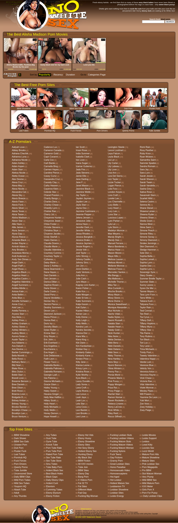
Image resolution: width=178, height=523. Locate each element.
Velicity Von (145, 368)
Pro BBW (146, 470)
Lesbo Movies (149, 435)
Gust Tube (51, 438)
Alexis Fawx (18, 201)
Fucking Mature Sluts (120, 441)
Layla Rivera (82, 391)
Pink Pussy (113, 381)
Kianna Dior (82, 333)
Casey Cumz (50, 176)
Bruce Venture (19, 416)
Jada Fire (80, 169)
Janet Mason (82, 185)
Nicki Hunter (114, 333)
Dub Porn (128, 108)
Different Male (85, 489)
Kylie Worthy (82, 375)
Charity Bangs (51, 198)
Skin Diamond (147, 246)
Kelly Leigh (81, 320)
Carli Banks (49, 163)
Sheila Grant (146, 221)
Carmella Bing (51, 166)
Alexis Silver (18, 208)
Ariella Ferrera (19, 310)
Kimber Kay (81, 349)
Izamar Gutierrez (84, 166)
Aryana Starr (18, 314)
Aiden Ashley (18, 163)
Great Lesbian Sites (120, 464)
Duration (70, 74)
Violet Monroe (147, 387)
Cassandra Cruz (52, 179)
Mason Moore (114, 253)
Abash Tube (20, 489)
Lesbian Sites (116, 493)
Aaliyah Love (18, 147)
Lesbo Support (149, 438)
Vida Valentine (147, 384)
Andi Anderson (19, 256)
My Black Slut (85, 457)
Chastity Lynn (50, 208)
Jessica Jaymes (84, 243)
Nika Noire (113, 336)
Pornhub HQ (49, 130)
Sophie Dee (146, 266)
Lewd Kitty (147, 445)
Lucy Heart (113, 208)
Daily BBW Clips (22, 477)
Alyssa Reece (18, 237)
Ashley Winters (19, 330)
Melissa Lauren (115, 259)
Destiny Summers (52, 307)
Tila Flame (145, 333)
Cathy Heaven (51, 185)
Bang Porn (83, 477)
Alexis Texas (18, 211)
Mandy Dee (113, 240)
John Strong (82, 256)
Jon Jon (80, 266)
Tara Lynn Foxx (147, 294)
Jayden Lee (81, 201)
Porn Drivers (102, 130)
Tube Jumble (154, 130)
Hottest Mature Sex (119, 483)
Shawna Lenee (147, 211)
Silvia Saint (145, 227)
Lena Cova (81, 407)
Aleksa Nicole (18, 173)
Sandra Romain (147, 166)
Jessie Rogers (83, 246)
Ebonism (50, 486)
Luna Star (112, 214)
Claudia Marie (51, 246)
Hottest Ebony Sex (87, 451)
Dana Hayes (50, 272)
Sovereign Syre (147, 272)
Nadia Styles (114, 317)
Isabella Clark (82, 157)
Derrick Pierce (51, 304)
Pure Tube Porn (54, 451)
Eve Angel (49, 352)
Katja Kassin (82, 304)
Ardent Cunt (52, 483)
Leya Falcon (114, 153)
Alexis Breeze (18, 198)
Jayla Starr (81, 205)
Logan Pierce (114, 185)
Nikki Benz (113, 343)
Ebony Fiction (53, 496)
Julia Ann (80, 275)
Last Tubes (23, 130)
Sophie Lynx (146, 269)
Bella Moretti (18, 355)
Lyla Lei (112, 224)
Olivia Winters (115, 368)
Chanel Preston (51, 195)
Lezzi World (148, 451)
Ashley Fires (18, 320)
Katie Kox (80, 291)
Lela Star (80, 404)
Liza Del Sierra (115, 176)
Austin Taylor (18, 339)
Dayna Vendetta (52, 298)
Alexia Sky (17, 195)
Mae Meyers (114, 233)
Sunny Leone (146, 285)
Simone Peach (147, 230)
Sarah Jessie (146, 176)
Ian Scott (80, 147)
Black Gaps (51, 477)
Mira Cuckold (114, 288)
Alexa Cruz (17, 182)
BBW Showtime (23, 108)
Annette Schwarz (20, 301)
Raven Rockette (116, 400)
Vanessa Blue (147, 365)
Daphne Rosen (51, 285)
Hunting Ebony (85, 454)
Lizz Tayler (113, 179)
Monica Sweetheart (117, 304)
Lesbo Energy (117, 496)
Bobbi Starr (17, 375)
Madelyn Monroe (116, 230)
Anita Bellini (18, 294)
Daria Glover (50, 288)
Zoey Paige (145, 410)
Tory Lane (145, 346)
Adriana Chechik (20, 153)
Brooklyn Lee (18, 413)
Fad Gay (82, 493)
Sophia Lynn (146, 262)
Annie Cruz (17, 304)
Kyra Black (81, 378)
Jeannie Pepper (83, 214)
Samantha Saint (148, 160)
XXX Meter (147, 486)
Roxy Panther (146, 150)
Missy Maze (114, 294)
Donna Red (49, 320)
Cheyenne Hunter (52, 217)
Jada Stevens (82, 173)
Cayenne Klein (51, 189)
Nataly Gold (114, 330)
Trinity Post (145, 352)
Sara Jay (144, 169)
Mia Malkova (114, 278)
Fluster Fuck (154, 108)
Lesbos (145, 441)
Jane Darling (82, 179)
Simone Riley (146, 233)
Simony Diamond (148, 240)
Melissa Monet (115, 262)
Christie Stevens (52, 227)
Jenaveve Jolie (83, 221)
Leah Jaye (81, 397)
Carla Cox (49, 160)
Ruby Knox (145, 153)
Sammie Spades (148, 163)
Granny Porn (116, 461)
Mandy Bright (114, 237)
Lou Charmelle (115, 201)
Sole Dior (144, 253)
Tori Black (144, 339)
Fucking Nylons (117, 451)
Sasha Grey (146, 189)
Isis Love (80, 160)
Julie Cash (81, 278)
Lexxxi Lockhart (115, 150)
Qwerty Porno (128, 130)
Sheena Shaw (147, 217)
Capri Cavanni (51, 157)
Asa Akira (16, 317)
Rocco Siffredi (115, 416)
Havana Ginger (51, 394)
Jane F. (79, 182)
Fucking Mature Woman (122, 448)
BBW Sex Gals (76, 108)
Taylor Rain (145, 307)
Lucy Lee (112, 211)
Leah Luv (80, 400)
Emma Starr (50, 333)
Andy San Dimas (20, 259)
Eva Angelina (50, 346)
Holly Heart (49, 404)
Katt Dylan (81, 307)
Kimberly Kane (83, 355)
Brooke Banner (19, 407)
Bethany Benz (19, 362)
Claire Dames (50, 240)
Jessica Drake (83, 240)
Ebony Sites (84, 445)
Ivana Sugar (82, 163)
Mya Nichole (114, 310)
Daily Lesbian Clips (152, 496)
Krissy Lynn (81, 368)
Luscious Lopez (115, 217)
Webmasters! (86, 509)
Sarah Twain (146, 182)
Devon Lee (49, 310)
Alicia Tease (18, 214)
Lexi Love (80, 416)
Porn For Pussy (149, 493)
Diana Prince (50, 317)
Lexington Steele (116, 147)
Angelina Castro (20, 278)
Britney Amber (19, 400)
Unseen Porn (102, 108)
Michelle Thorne (116, 282)
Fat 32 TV (83, 483)
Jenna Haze (82, 224)
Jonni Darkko (82, 269)
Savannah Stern (148, 195)
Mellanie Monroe (116, 266)
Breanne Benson (20, 381)
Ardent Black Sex (54, 470)
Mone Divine (114, 301)
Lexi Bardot (81, 410)
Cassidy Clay (50, 182)
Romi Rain (145, 147)
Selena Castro (147, 201)
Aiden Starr (17, 169)
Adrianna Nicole (20, 160)
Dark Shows (49, 108)
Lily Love (112, 169)
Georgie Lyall (50, 375)
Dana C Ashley (51, 266)
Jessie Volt (81, 250)
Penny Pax (113, 371)
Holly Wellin (49, 410)
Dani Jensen (50, 278)
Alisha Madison (19, 217)
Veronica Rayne (148, 375)
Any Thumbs (20, 496)
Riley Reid (113, 413)
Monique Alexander (117, 307)
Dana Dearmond (52, 269)
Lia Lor (111, 160)
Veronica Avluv (147, 371)
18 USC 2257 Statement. (85, 517)
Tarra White (145, 298)
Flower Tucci (50, 362)
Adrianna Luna (19, 157)
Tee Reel (144, 314)
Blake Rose (17, 368)
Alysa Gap (17, 233)
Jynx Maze (81, 282)
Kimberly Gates (83, 352)
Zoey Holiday (146, 407)
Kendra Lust (82, 327)
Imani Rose (81, 150)
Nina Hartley (114, 359)
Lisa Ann (112, 173)
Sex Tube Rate (53, 457)
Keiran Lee (81, 314)
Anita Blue (17, 298)
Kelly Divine (82, 317)
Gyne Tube (51, 441)
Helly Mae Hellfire (52, 397)
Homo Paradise (117, 467)
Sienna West (146, 224)
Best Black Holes (54, 473)
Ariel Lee (16, 307)
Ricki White (113, 410)
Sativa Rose (146, 192)
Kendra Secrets (83, 330)
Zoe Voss (144, 404)
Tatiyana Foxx (147, 304)
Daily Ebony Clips (54, 480)
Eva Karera (49, 349)
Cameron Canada (52, 150)
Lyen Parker (114, 221)
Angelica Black (19, 272)
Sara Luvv (145, 173)
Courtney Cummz (52, 253)
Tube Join (83, 467)
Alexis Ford (17, 205)
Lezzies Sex (148, 448)
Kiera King (81, 339)
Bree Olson (17, 387)
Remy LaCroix (115, 407)
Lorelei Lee (113, 198)
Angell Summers (20, 285)
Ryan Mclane (146, 157)
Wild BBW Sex (149, 480)
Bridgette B (17, 397)
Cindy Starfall (50, 237)
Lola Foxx (112, 189)
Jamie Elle (81, 176)
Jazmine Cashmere (85, 211)
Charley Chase (51, 205)
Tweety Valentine (148, 355)
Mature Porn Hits (150, 454)
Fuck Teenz (115, 454)
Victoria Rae (146, 381)
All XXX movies (85, 464)
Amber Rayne (18, 243)
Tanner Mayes (147, 291)
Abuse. (98, 517)
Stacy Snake (146, 275)
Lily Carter (113, 163)
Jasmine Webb (83, 192)
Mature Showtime (150, 457)
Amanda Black (19, 240)
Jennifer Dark (82, 227)
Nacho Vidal (114, 314)
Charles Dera (50, 201)
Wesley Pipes (146, 391)
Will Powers (146, 394)
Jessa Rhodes (83, 233)
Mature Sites (148, 461)
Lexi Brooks (82, 413)
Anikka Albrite (18, 288)
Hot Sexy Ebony (86, 448)
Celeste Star (50, 192)
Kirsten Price (82, 359)
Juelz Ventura (82, 272)
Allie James (17, 227)
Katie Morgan (82, 294)
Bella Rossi (17, 359)
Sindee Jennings (148, 243)
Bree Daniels (18, 384)
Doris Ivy (48, 323)
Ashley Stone (18, 327)
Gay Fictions (116, 457)
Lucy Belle (113, 205)
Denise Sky (49, 301)
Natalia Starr (114, 323)
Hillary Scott (50, 400)
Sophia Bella (146, 256)
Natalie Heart (114, 327)
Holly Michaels (51, 407)
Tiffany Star (145, 330)
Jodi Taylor (81, 253)
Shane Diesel (146, 208)
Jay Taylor (81, 195)
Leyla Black (113, 157)
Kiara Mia (80, 336)
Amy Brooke (18, 250)
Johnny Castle (83, 259)
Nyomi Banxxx (115, 365)
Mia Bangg (113, 275)
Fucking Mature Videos (121, 445)
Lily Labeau (113, 166)
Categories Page (97, 74)
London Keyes (115, 192)
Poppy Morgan (115, 384)
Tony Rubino (146, 336)
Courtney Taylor (51, 256)
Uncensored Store (23, 473)
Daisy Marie (50, 262)
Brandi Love (18, 378)
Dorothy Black (51, 327)
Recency (58, 74)
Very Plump (148, 477)
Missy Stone (114, 298)
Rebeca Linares (115, 404)
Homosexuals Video (120, 470)
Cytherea (48, 259)
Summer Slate (147, 282)
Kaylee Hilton (82, 310)
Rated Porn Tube (54, 454)
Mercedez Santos (116, 272)
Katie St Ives (82, 298)
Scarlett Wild (146, 198)
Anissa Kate (18, 291)
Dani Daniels (50, 275)
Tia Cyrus (144, 317)
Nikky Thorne (114, 355)
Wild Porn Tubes (22, 480)
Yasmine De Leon (148, 397)
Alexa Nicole (18, 189)
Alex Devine (18, 179)
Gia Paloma (50, 378)
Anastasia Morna (20, 253)
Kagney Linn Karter (85, 285)
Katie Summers (83, 301)
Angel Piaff (17, 266)
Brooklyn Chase (20, 410)
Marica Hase (114, 250)
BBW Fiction (84, 461)
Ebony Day (83, 473)
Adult (16, 493)
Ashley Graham (19, 323)
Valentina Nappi (147, 359)
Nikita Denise (114, 339)
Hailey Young (50, 387)
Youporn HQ (20, 486)
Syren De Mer (147, 288)
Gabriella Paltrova (53, 368)
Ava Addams (18, 343)
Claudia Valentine (52, 250)
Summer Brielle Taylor (151, 278)
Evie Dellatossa (51, 355)
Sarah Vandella (147, 185)
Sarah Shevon (147, 179)
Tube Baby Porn (54, 467)
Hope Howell (50, 416)
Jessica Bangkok (84, 237)
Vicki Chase (146, 378)
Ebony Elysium (53, 493)
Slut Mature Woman (152, 473)
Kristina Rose (82, 371)
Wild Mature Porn (150, 483)
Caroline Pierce (51, 173)
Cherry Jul (49, 214)
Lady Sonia (81, 384)
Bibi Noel (16, 365)
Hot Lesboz (115, 480)
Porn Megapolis (150, 467)
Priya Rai (112, 387)
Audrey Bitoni (18, 333)
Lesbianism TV (117, 486)
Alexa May (17, 185)
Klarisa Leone (82, 365)
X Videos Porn (85, 480)
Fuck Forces (76, 130)
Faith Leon (49, 359)
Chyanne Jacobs (52, 233)
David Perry (50, 294)
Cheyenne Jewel (52, 221)
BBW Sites (83, 470)
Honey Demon (51, 413)
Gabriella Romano (53, 371)
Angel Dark (17, 262)
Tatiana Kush (146, 301)
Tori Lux (144, 343)
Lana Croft (81, 387)
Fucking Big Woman (88, 496)
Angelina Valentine (21, 282)
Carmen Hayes (51, 169)
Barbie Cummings (21, 352)
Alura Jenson (18, 230)
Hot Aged (114, 477)
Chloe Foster (50, 224)
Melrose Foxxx (115, 269)
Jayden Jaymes (83, 198)
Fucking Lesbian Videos (122, 438)
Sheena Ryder (147, 214)
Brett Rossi (17, 391)
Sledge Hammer (148, 250)
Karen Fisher (82, 288)
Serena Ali (145, 205)
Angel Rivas (18, 269)
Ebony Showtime (86, 441)
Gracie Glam (50, 384)
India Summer (83, 153)
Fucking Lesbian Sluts (121, 435)
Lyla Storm (113, 227)
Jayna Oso (81, 208)
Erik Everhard (50, 343)
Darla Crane (50, 291)
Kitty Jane (81, 362)
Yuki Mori (144, 400)
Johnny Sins (82, 262)
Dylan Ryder (50, 330)
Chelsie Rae (50, 211)
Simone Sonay (147, 237)
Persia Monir (114, 375)
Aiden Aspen (18, 166)
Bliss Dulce (17, 371)
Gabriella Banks (52, 365)
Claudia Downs (51, 243)
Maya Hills (113, 256)
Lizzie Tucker (114, 182)
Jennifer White (83, 230)
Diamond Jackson (53, 314)
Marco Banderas (116, 246)
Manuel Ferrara (115, 243)
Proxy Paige (114, 391)
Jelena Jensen (83, 217)
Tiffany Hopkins (147, 323)
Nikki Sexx (113, 352)
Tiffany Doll (145, 320)
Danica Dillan (50, 282)
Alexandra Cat (19, 192)
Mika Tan (112, 285)
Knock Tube (52, 445)
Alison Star (17, 221)
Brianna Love (18, 394)
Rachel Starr (114, 394)
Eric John (48, 339)
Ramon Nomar (115, 397)
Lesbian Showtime (119, 489)
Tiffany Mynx (146, 327)
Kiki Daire (80, 343)
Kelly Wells (81, 323)
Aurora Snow (18, 336)
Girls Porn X (148, 489)
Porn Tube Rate (54, 448)
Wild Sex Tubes (22, 483)
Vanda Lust (145, 362)
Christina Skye (51, 230)
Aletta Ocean (18, 176)
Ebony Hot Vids (85, 435)
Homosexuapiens (118, 473)
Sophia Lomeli (147, 259)
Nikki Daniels (114, 346)
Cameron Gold (51, 153)
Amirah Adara (18, 246)
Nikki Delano (114, 349)
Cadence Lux (50, 147)
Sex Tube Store (53, 461)
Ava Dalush (17, 346)
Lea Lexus (81, 394)
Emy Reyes (49, 336)
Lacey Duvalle (83, 381)
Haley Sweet (50, 391)
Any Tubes (51, 435)
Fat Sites (82, 486)
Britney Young (19, 404)
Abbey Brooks (19, 150)
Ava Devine (17, 349)
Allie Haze (17, 224)
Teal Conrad (146, 310)
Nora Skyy (113, 362)
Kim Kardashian (84, 346)
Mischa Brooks (115, 291)
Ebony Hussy (84, 438)
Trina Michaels (147, 349)
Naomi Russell (115, 320)
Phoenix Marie (115, 378)
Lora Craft (113, 195)
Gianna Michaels (52, 381)
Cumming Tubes (54, 489)
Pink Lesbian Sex (150, 464)
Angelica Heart (19, 275)
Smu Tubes (51, 464)
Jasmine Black (83, 189)
